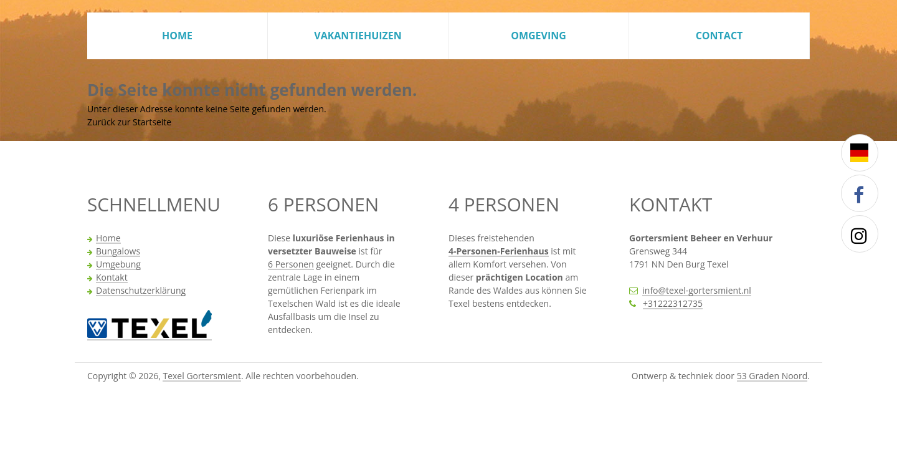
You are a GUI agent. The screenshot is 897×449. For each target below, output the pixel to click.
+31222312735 (673, 304)
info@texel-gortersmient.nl (696, 291)
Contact (719, 35)
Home (177, 35)
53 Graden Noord (772, 377)
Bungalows (118, 252)
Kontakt (112, 278)
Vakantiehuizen (358, 35)
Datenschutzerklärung (141, 291)
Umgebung (118, 265)
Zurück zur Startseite (129, 122)
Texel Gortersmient (201, 377)
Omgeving (538, 35)
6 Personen (291, 265)
